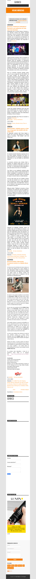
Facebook (18, 2)
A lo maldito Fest (15, 380)
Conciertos (14, 254)
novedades (21, 256)
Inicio (14, 389)
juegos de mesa (10, 568)
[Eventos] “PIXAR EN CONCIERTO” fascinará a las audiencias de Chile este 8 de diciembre (17, 28)
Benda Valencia (10, 382)
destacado (19, 254)
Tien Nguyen (24, 576)
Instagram (15, 2)
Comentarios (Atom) (17, 391)
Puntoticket (14, 41)
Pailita (26, 385)
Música (12, 256)
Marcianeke (24, 384)
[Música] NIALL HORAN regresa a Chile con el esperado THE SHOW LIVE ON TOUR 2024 (18, 130)
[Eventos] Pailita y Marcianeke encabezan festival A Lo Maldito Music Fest (17, 263)
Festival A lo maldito (17, 384)
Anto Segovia (22, 380)
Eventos (13, 123)
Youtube (20, 2)
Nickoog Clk (17, 385)
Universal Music (21, 257)
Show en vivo (10, 387)
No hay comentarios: (18, 119)
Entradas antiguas (25, 389)
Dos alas (22, 382)
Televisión (20, 565)
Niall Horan (16, 256)
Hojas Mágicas (18, 10)
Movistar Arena (19, 123)
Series (16, 565)
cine (23, 565)
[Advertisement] (16, 410)
